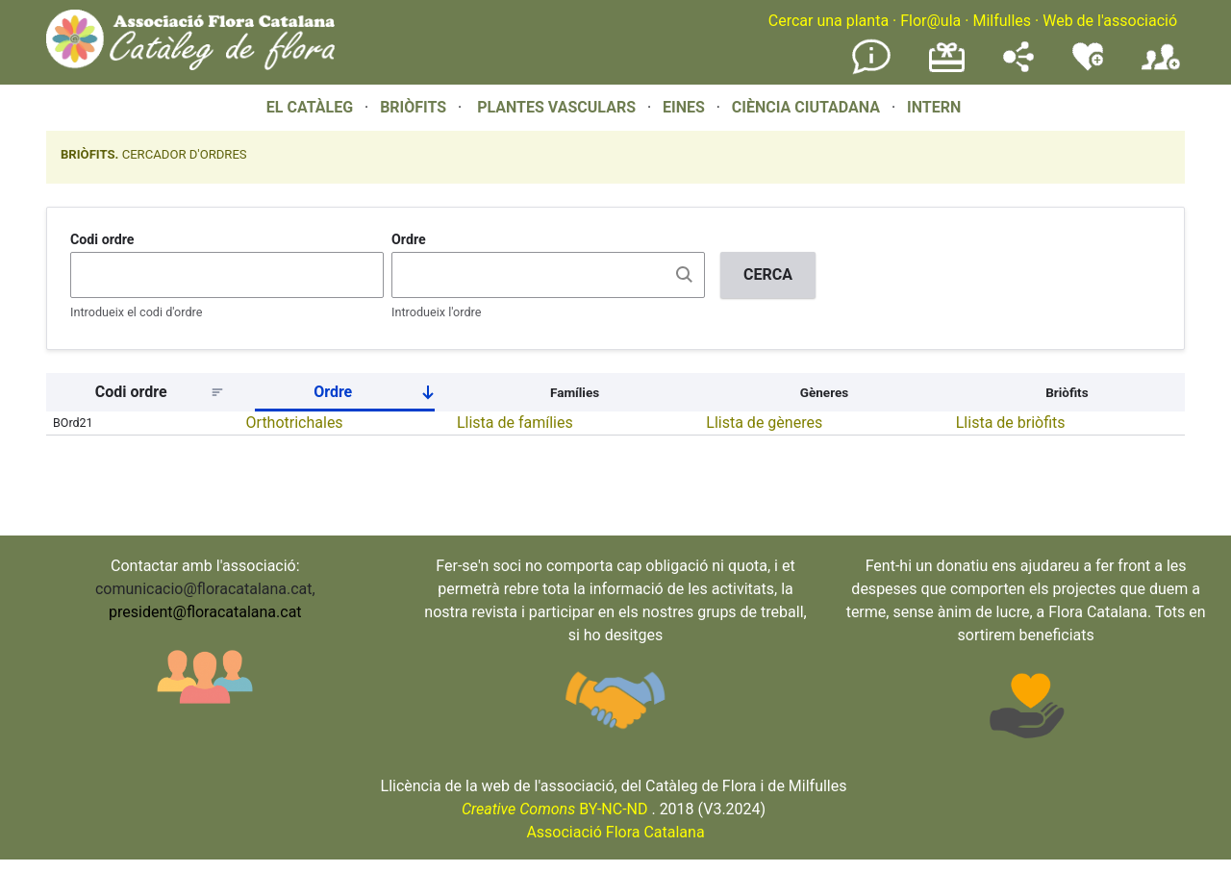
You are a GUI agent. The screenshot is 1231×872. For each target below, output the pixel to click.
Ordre (408, 239)
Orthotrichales (294, 422)
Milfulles (1001, 21)
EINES (684, 107)
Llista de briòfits (1011, 422)
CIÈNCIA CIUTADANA (806, 107)
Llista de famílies (515, 422)
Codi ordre (102, 239)
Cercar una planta (828, 21)
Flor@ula (930, 21)
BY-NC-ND (555, 809)
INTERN (934, 107)
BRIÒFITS (415, 107)
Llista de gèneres (764, 422)
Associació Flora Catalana (615, 832)
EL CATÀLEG (309, 107)
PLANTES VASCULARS (556, 107)
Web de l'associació (1110, 21)
